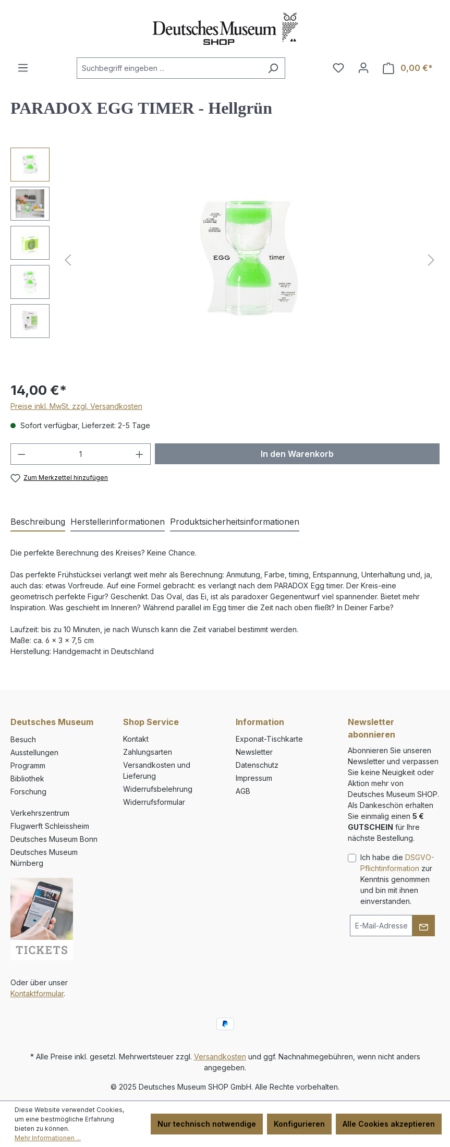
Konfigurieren (299, 1123)
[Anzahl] (81, 454)
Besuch (23, 739)
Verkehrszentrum (39, 812)
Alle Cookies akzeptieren (389, 1123)
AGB (243, 791)
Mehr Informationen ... (48, 1138)
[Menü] (22, 67)
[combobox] (169, 68)
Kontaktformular (37, 993)
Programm (27, 765)
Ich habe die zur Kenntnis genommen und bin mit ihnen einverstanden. (397, 879)
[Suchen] (273, 68)
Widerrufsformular (154, 802)
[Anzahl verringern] (21, 454)
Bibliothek (27, 778)
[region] (225, 260)
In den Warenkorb (297, 454)
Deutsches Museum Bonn (54, 839)
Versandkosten (220, 1056)
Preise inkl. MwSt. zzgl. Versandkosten (76, 406)
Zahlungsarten (147, 751)
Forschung (28, 791)
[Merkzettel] (338, 67)
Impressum (254, 778)
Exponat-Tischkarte (269, 738)
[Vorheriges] (68, 260)
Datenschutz (257, 764)
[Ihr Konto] (363, 67)
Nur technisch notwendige (206, 1123)
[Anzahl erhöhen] (140, 454)
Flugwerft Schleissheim (49, 826)
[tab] (37, 522)
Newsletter (254, 751)
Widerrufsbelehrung (157, 788)
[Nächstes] (431, 260)
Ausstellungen (34, 752)
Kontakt (136, 738)
